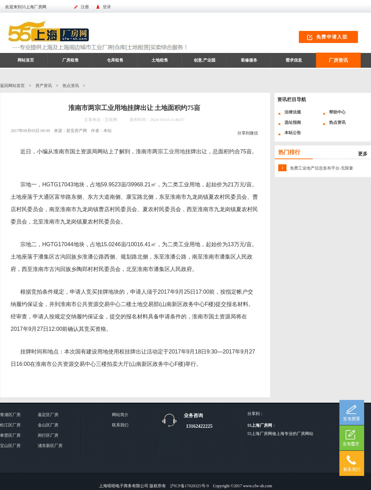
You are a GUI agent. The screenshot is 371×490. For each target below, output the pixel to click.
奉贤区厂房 (10, 435)
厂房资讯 (338, 60)
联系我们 (120, 425)
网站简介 (120, 414)
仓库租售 (115, 60)
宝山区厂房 (10, 445)
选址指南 (292, 122)
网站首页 (26, 60)
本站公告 (292, 132)
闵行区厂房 (48, 435)
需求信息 (293, 60)
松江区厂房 (10, 425)
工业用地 (174, 151)
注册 (85, 6)
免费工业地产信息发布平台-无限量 (321, 168)
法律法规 (292, 112)
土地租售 (159, 60)
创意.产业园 (204, 60)
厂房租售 (70, 60)
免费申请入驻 (332, 37)
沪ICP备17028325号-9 (189, 485)
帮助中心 (337, 112)
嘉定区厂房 (48, 414)
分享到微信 (247, 133)
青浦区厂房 (10, 414)
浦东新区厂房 (50, 445)
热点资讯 (71, 85)
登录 (107, 6)
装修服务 (249, 60)
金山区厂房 (48, 425)
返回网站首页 (12, 85)
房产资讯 (43, 85)
